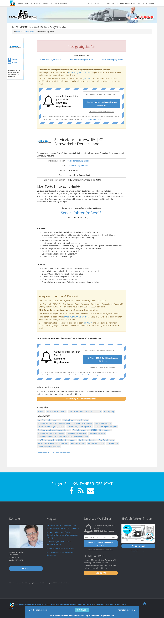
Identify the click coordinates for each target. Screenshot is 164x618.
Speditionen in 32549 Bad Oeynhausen (53, 452)
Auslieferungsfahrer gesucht (80, 426)
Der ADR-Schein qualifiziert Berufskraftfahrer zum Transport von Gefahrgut (62, 535)
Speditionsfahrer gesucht (49, 446)
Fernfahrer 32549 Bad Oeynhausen (53, 443)
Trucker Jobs (112, 443)
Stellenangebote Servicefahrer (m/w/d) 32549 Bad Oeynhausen (65, 423)
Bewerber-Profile (110, 3)
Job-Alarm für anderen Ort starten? (101, 112)
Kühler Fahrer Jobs (103, 423)
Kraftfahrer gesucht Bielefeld (75, 420)
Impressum (49, 604)
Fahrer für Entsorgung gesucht (51, 426)
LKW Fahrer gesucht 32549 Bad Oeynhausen (57, 440)
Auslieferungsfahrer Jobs (106, 426)
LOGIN (151, 3)
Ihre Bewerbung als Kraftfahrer (77, 317)
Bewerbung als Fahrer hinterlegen (81, 399)
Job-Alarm (88, 78)
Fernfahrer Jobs (78, 443)
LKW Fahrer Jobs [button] (94, 3)
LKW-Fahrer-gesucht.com (103, 615)
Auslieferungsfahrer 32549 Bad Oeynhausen (92, 430)
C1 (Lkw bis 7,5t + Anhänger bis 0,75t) (85, 411)
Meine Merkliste (59, 3)
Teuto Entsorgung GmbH (78, 161)
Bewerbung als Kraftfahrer (79, 72)
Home (18, 31)
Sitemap (118, 604)
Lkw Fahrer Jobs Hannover (49, 420)
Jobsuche (82, 610)
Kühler (41, 411)
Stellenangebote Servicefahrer (51, 433)
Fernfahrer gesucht (96, 443)
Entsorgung (109, 411)
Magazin (45, 3)
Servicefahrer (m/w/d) (56, 411)
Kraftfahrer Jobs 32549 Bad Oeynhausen (96, 440)
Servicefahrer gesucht (76, 433)
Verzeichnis (35, 3)
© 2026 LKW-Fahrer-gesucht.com (26, 604)
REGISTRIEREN (142, 3)
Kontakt (99, 604)
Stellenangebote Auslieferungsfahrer (54, 430)
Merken (13, 59)
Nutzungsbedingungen (65, 604)
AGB (79, 604)
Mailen (12, 62)
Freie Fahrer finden (138, 551)
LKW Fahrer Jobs (28, 31)
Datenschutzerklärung (92, 119)
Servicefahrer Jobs (97, 433)
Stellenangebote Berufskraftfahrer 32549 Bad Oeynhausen (63, 436)
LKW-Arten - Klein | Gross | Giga (60, 548)
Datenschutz (88, 604)
